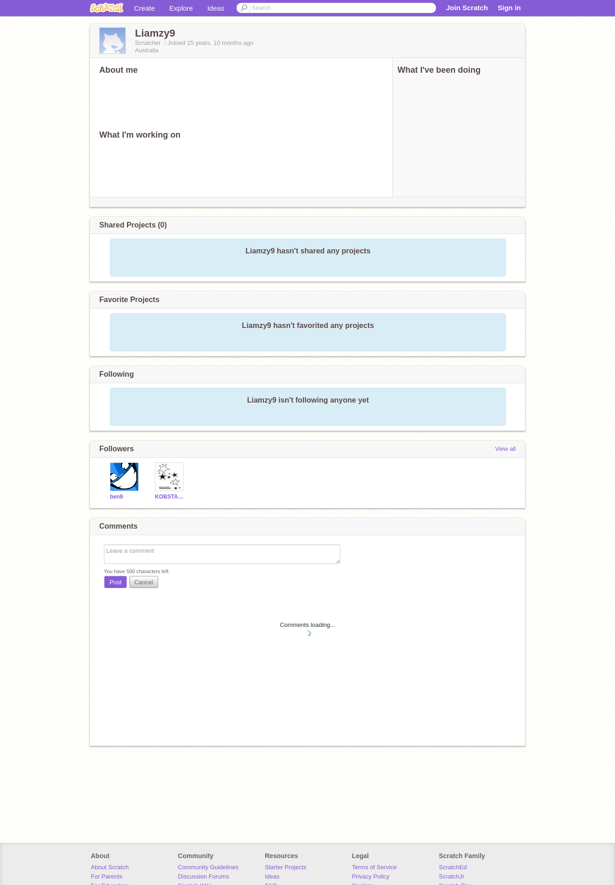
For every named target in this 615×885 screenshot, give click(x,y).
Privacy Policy (371, 876)
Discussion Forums (203, 876)
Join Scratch (467, 8)
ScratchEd (453, 867)
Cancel (144, 582)
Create (144, 8)
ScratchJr (451, 876)
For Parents (106, 876)
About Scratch (110, 867)
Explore (181, 8)
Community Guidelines (208, 867)
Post (115, 582)
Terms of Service (374, 867)
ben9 (116, 496)
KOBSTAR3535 (170, 496)
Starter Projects (286, 867)
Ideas (215, 8)
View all (505, 448)
